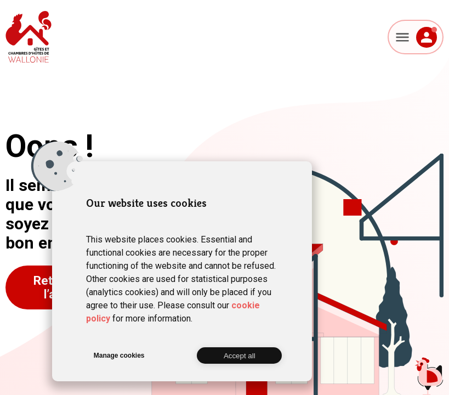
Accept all (239, 356)
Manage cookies (119, 355)
